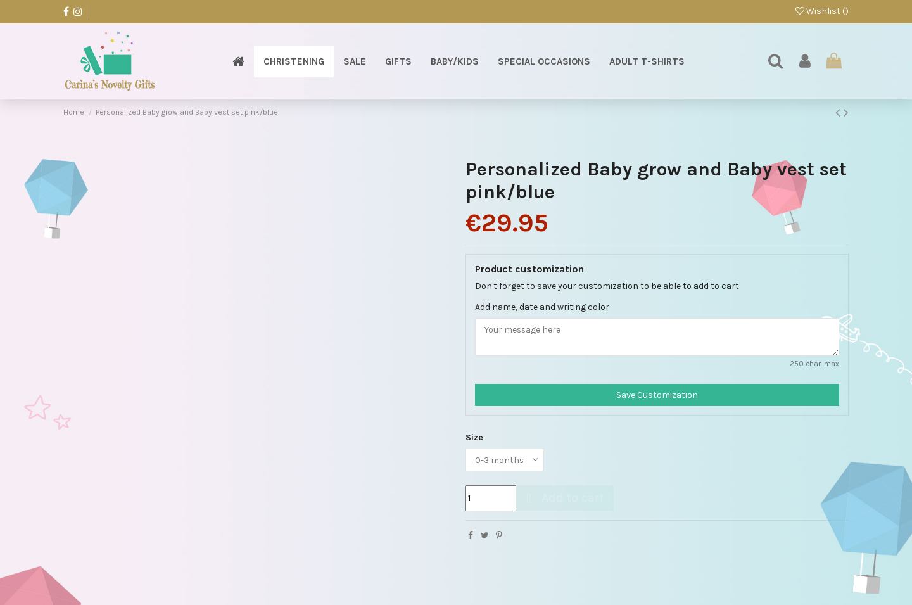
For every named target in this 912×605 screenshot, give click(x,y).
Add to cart (563, 498)
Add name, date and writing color (542, 307)
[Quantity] (491, 499)
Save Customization (657, 395)
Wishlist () (822, 11)
